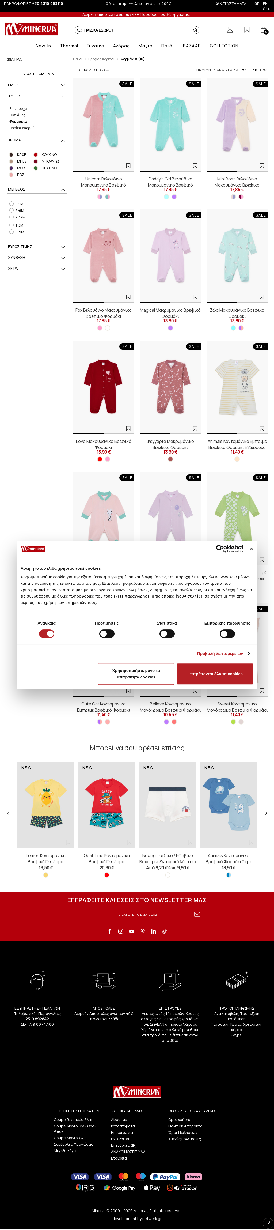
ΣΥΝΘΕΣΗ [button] (36, 258)
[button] (79, 30)
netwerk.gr (152, 1218)
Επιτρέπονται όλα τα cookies (215, 673)
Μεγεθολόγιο (65, 1150)
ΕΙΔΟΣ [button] (36, 85)
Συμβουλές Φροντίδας (73, 1144)
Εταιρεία (119, 1158)
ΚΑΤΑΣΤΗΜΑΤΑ (233, 3)
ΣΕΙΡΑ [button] (36, 269)
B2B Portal (120, 1138)
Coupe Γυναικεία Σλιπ (73, 1119)
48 (255, 70)
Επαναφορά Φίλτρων (35, 73)
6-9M (16, 231)
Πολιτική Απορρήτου (186, 1126)
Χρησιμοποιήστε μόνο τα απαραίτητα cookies (136, 673)
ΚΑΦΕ (21, 154)
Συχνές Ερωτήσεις (184, 1138)
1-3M (16, 225)
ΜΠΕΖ (21, 161)
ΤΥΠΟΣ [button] (36, 96)
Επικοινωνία (122, 1132)
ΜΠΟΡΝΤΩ (49, 161)
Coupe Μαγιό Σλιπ (70, 1137)
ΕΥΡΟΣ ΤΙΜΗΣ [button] (36, 247)
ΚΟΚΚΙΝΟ (48, 154)
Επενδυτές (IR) (124, 1145)
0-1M (16, 203)
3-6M (16, 210)
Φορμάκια (17, 121)
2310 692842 (37, 1018)
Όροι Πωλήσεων (182, 1132)
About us (119, 1119)
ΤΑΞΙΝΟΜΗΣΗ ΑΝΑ (92, 70)
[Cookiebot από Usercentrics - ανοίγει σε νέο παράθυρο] (220, 549)
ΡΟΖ (20, 174)
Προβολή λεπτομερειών (220, 653)
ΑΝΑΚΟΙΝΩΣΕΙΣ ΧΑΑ (128, 1151)
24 (244, 70)
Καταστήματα (123, 1126)
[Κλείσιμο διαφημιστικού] (251, 549)
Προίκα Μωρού (21, 127)
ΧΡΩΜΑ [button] (36, 140)
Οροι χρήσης (179, 1119)
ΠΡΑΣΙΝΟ (48, 167)
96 (265, 70)
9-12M (17, 217)
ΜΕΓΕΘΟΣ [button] (36, 190)
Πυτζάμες (17, 114)
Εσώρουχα (17, 108)
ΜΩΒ (21, 167)
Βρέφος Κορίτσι (101, 58)
